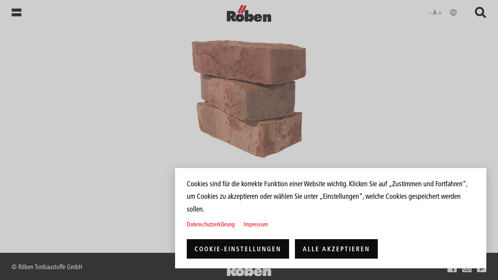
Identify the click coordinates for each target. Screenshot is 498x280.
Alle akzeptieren (336, 249)
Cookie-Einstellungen (238, 249)
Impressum (256, 224)
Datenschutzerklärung (211, 224)
